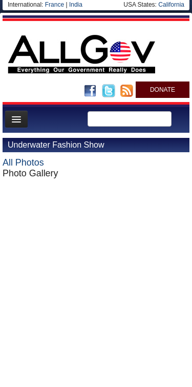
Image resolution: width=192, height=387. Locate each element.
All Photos (23, 162)
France (54, 4)
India (75, 4)
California (171, 4)
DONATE (162, 89)
